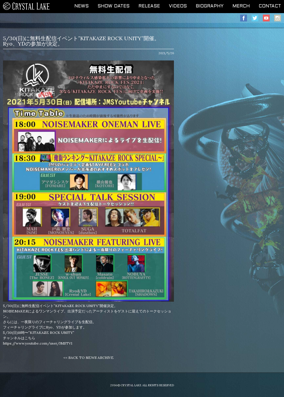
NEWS (81, 6)
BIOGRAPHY (209, 6)
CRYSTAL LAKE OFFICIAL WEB (26, 6)
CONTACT (270, 6)
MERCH (241, 6)
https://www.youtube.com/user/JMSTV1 (37, 343)
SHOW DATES (113, 6)
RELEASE (149, 6)
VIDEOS (178, 6)
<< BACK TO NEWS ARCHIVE (88, 357)
